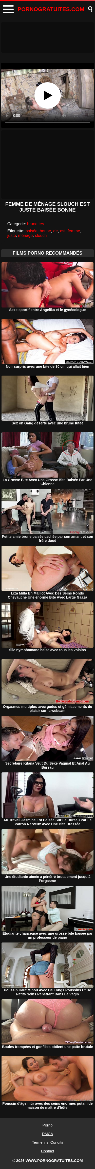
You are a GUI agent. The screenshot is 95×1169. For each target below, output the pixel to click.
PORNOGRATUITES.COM (50, 9)
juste (11, 235)
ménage (25, 235)
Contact (47, 1151)
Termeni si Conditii (47, 1142)
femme (74, 231)
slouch (41, 235)
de (55, 231)
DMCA (47, 1134)
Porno (47, 1125)
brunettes (35, 224)
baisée (31, 231)
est (62, 231)
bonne (45, 231)
